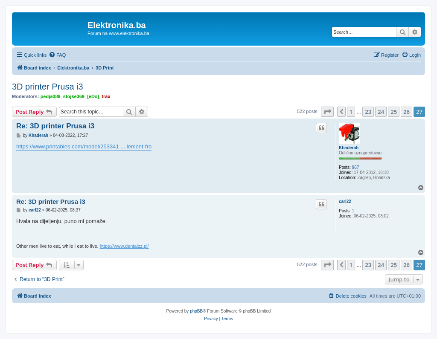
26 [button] (406, 112)
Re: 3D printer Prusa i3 (55, 126)
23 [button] (368, 112)
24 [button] (381, 112)
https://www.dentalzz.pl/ (124, 246)
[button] (327, 112)
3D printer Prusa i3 (47, 86)
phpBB (196, 311)
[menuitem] (57, 55)
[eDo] (93, 96)
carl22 (345, 201)
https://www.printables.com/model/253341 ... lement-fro (83, 146)
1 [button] (351, 112)
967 (355, 167)
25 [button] (393, 112)
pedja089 (51, 96)
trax (106, 96)
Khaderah (348, 147)
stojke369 (73, 96)
